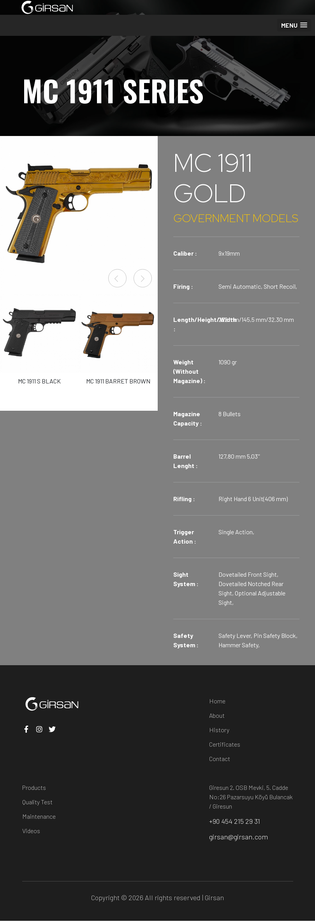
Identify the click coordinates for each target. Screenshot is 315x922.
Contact (219, 758)
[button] (294, 25)
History (219, 729)
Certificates (224, 744)
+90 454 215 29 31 (235, 821)
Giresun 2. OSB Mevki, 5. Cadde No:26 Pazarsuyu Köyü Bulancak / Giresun (251, 797)
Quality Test (37, 801)
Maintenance (39, 816)
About (217, 715)
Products (34, 787)
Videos (31, 830)
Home (217, 701)
